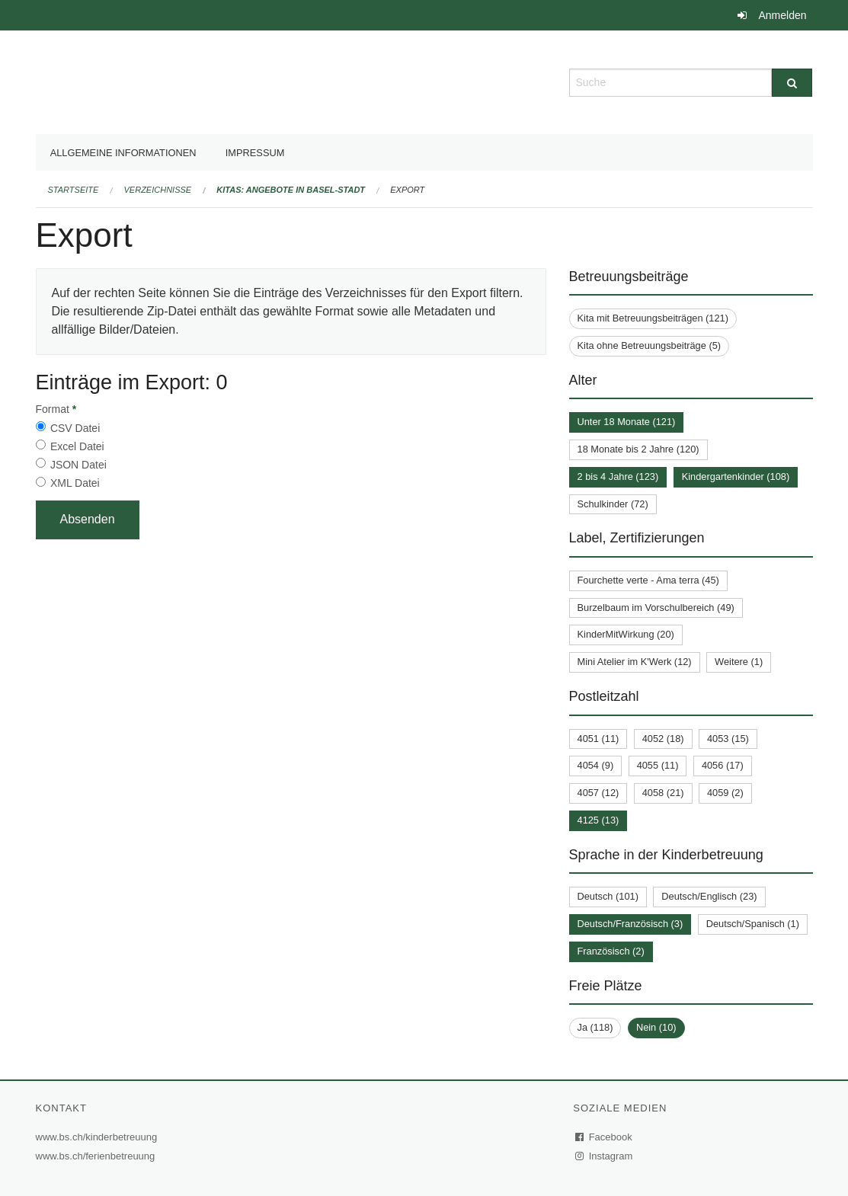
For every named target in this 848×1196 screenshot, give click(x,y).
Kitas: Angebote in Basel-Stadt (290, 189)
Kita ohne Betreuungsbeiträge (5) (650, 345)
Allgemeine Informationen (123, 152)
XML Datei (75, 483)
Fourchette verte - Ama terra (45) (648, 580)
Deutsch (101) (608, 896)
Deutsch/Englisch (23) (709, 896)
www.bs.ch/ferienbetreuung (97, 1156)
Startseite (73, 189)
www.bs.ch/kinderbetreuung (99, 1137)
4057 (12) (598, 792)
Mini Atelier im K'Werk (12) (635, 661)
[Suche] (792, 83)
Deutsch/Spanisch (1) (752, 923)
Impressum (255, 152)
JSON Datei (78, 465)
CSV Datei (75, 428)
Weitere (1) (739, 661)
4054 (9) (596, 765)
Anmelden (782, 15)
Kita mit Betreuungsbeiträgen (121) (653, 318)
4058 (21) (663, 792)
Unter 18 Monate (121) (627, 421)
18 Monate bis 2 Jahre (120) (638, 449)
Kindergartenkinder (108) (736, 476)
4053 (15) (728, 738)
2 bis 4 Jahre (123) (618, 476)
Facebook (604, 1137)
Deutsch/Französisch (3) (630, 923)
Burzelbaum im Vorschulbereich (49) (656, 607)
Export (407, 189)
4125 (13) (598, 820)
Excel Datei (77, 446)
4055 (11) (658, 765)
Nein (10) (656, 1027)
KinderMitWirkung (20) (626, 634)
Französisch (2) (611, 951)
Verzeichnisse (158, 189)
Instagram (604, 1156)
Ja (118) (595, 1027)
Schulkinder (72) (613, 504)
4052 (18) (663, 738)
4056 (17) (723, 765)
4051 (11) (598, 738)
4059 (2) (725, 792)
